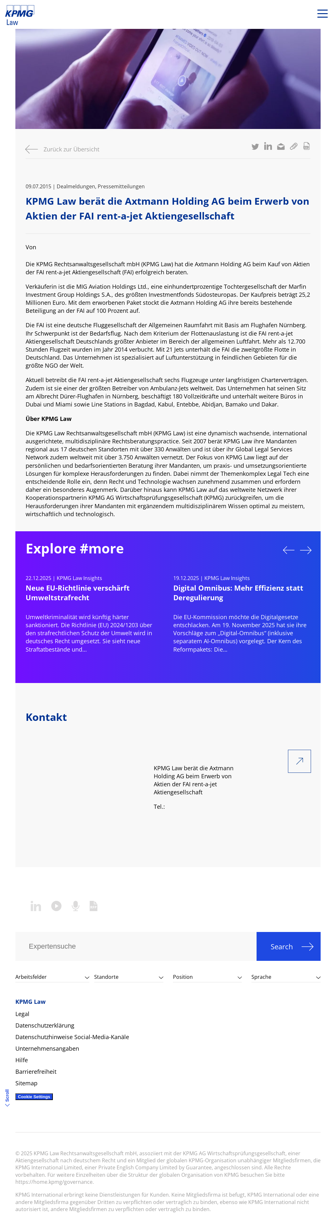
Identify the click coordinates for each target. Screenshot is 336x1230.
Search (282, 946)
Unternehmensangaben (47, 1048)
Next (305, 550)
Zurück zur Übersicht (71, 149)
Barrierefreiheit (35, 1071)
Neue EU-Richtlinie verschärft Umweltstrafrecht (78, 592)
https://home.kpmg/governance (54, 1181)
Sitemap (26, 1083)
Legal (22, 1014)
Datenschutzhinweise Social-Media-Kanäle (72, 1037)
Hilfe (21, 1060)
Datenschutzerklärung (44, 1025)
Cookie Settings (34, 1096)
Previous (288, 550)
